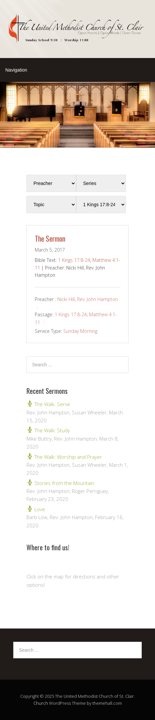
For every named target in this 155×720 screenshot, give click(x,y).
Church (40, 703)
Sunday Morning (80, 331)
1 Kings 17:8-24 (74, 260)
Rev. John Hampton (97, 299)
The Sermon (50, 238)
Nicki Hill (66, 299)
